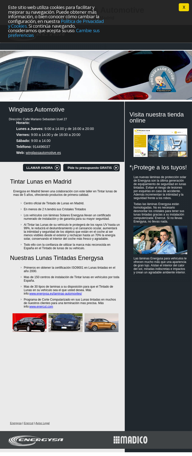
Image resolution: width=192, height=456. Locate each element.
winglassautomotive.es (43, 153)
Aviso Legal (43, 423)
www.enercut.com (41, 306)
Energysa (16, 423)
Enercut (28, 423)
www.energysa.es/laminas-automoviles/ (56, 293)
